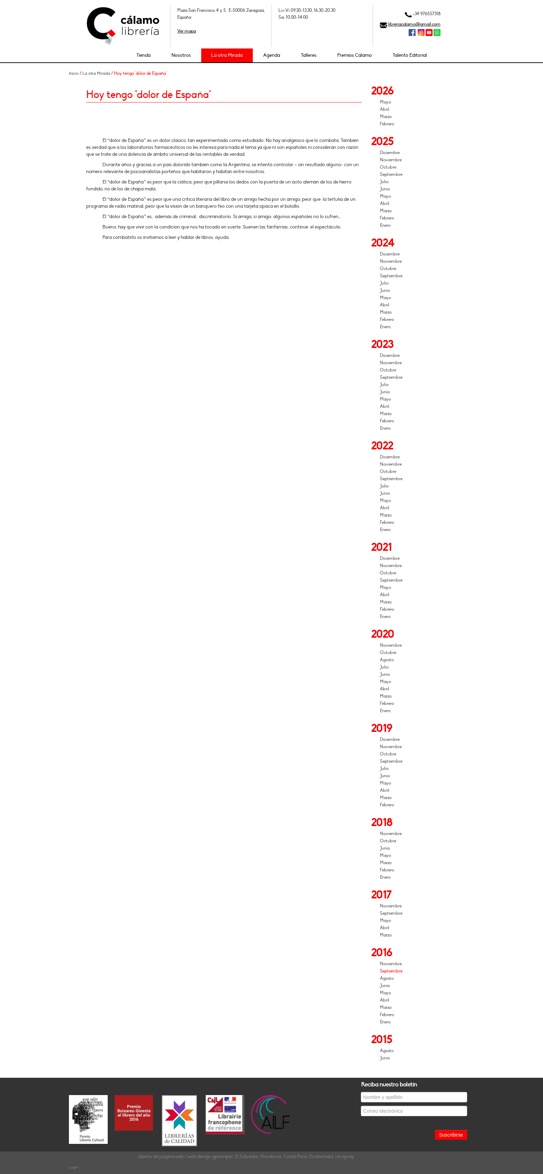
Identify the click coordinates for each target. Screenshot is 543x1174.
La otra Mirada (227, 55)
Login (73, 1167)
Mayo (385, 102)
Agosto (387, 660)
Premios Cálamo (354, 55)
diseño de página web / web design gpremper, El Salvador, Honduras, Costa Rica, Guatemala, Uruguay (246, 1156)
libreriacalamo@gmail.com (414, 24)
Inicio (74, 73)
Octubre (388, 167)
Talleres (309, 55)
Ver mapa (186, 31)
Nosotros (181, 55)
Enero (385, 225)
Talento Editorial (410, 55)
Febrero (387, 124)
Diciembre (390, 152)
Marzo (386, 116)
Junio (385, 189)
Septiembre (391, 174)
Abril (384, 109)
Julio (384, 182)
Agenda (271, 55)
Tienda (143, 55)
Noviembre (391, 160)
